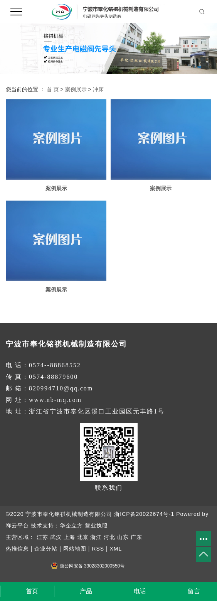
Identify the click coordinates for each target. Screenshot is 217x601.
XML (115, 549)
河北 (109, 537)
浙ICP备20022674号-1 (144, 514)
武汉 (56, 537)
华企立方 (71, 525)
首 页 (53, 89)
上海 (69, 537)
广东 (136, 537)
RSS (98, 549)
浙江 (96, 537)
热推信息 (17, 549)
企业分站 (45, 549)
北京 (83, 537)
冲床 (98, 89)
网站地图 (74, 549)
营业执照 (96, 525)
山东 (123, 537)
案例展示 (76, 89)
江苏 (42, 537)
